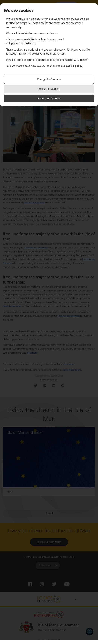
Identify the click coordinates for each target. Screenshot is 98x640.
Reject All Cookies (49, 89)
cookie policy (74, 66)
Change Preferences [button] (49, 79)
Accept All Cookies (49, 98)
